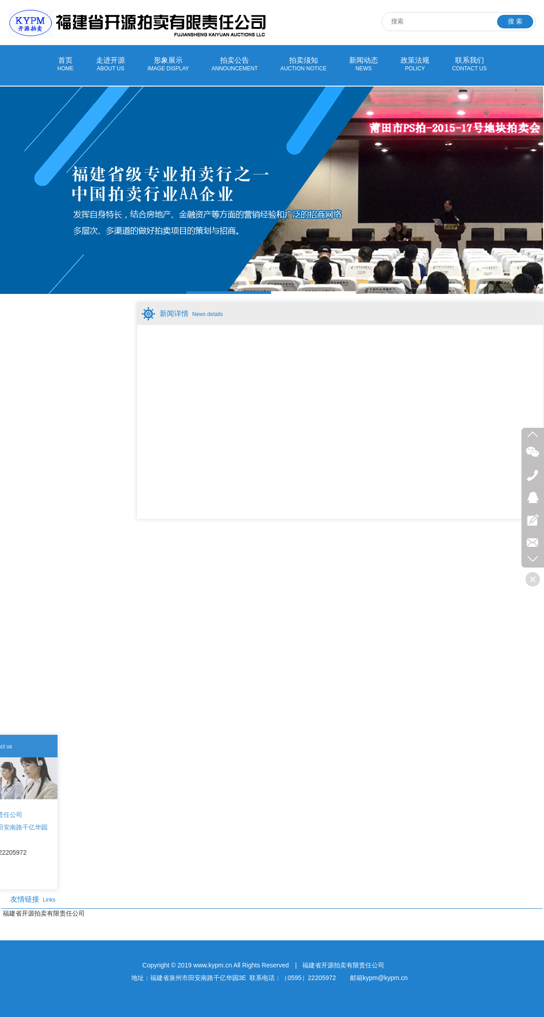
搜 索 (515, 21)
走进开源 (110, 64)
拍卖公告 (235, 64)
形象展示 (168, 64)
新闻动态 (363, 64)
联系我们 (469, 64)
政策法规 (415, 64)
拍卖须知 (303, 64)
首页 (65, 64)
